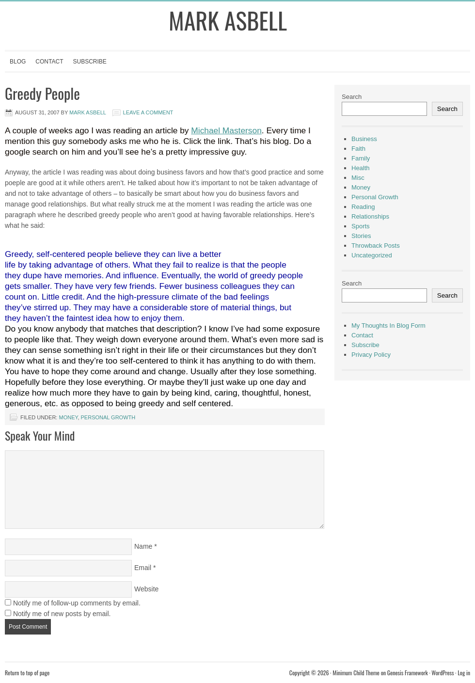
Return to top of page (27, 672)
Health (360, 168)
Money (68, 417)
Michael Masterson (226, 130)
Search (352, 96)
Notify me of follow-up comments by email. (77, 603)
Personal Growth (108, 417)
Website (146, 589)
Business (364, 139)
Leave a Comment (148, 112)
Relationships (370, 216)
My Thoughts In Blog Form (388, 325)
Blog (18, 61)
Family (360, 158)
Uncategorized (371, 255)
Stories (361, 235)
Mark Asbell (228, 20)
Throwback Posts (375, 245)
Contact (49, 61)
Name (143, 546)
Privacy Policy (371, 354)
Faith (358, 148)
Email (142, 568)
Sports (360, 226)
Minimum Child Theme (356, 672)
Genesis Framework (407, 672)
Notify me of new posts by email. (62, 614)
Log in (464, 672)
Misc (357, 177)
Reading (363, 206)
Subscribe (89, 61)
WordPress (442, 672)
